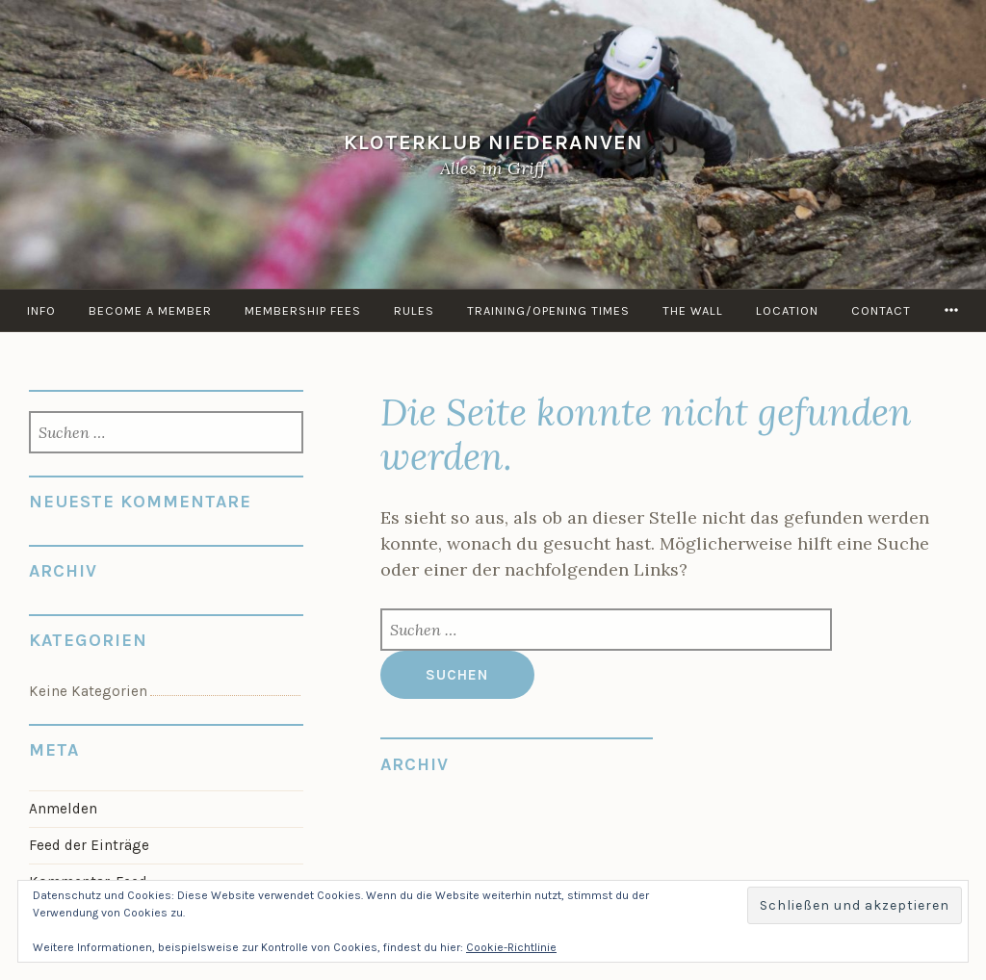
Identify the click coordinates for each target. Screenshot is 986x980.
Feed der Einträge (89, 845)
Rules (414, 310)
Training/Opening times (548, 310)
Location (787, 310)
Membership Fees (303, 310)
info (41, 310)
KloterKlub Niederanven (493, 142)
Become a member (150, 310)
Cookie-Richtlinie (511, 947)
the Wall (692, 310)
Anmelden (63, 808)
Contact (881, 310)
